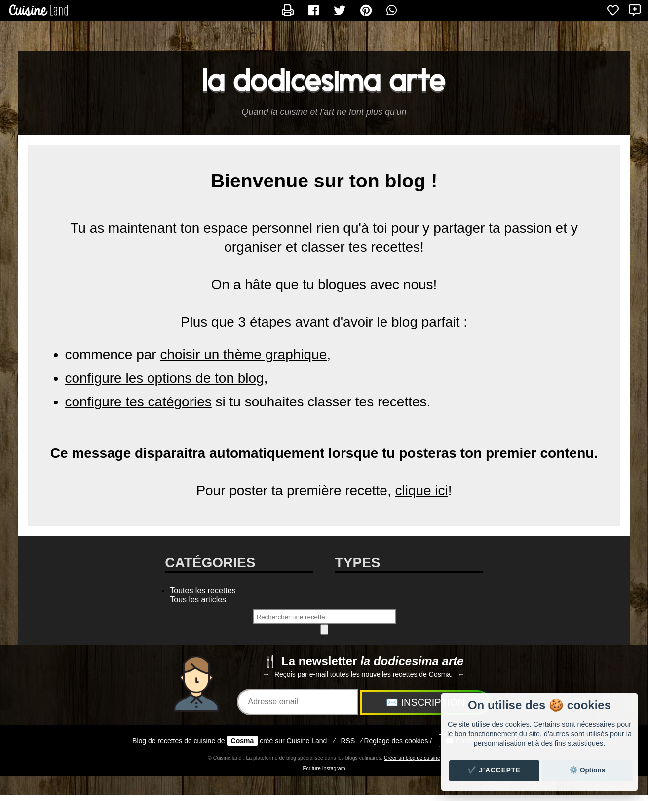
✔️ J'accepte (494, 770)
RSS (348, 741)
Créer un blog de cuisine (412, 758)
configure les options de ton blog (164, 378)
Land (307, 741)
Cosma (242, 741)
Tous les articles (198, 599)
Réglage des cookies (396, 741)
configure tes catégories (138, 401)
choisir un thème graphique (243, 354)
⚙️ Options (587, 770)
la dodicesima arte (324, 80)
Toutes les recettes (202, 590)
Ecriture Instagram (324, 768)
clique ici (421, 490)
